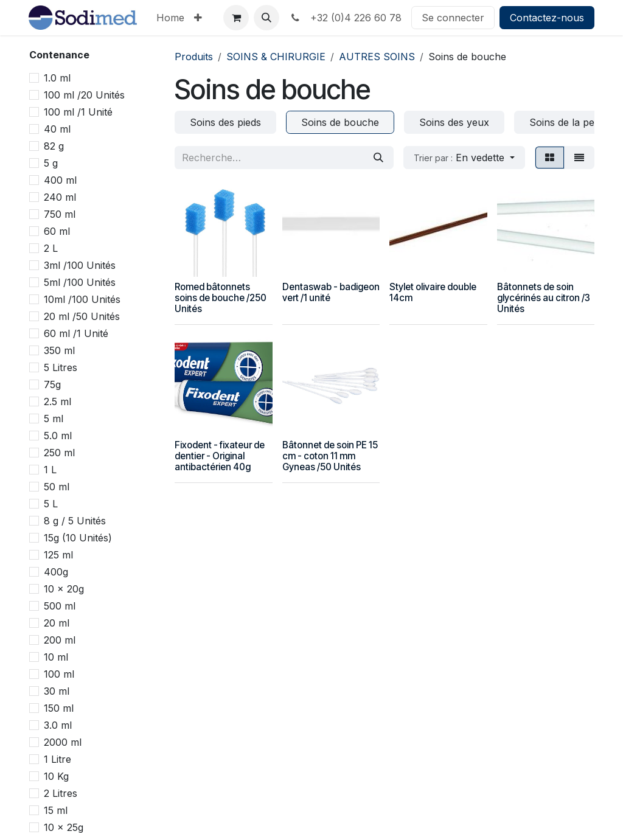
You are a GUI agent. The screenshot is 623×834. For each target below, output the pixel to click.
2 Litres (60, 793)
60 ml (57, 231)
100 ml (59, 674)
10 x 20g (64, 589)
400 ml (60, 180)
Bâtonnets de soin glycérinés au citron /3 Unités (543, 297)
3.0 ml (58, 725)
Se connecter (453, 18)
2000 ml (63, 742)
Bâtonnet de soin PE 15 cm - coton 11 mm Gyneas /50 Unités (330, 456)
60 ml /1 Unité (76, 333)
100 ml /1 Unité (78, 112)
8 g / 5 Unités (75, 521)
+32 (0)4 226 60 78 (345, 18)
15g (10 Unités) (78, 538)
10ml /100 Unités (82, 299)
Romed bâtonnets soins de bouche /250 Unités (220, 297)
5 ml (53, 418)
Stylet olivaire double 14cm (432, 292)
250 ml (59, 453)
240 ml (60, 197)
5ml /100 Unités (80, 282)
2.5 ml (57, 401)
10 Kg (56, 776)
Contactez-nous (547, 18)
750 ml (59, 214)
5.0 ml (58, 435)
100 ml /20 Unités (84, 95)
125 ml (58, 555)
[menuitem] (170, 17)
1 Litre (57, 759)
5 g (51, 163)
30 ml (56, 691)
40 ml (57, 129)
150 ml (59, 708)
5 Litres (60, 367)
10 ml (56, 657)
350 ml (59, 350)
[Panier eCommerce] (236, 17)
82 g (54, 146)
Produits (194, 56)
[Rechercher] (378, 157)
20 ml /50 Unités (82, 316)
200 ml (59, 640)
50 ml (56, 487)
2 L (51, 248)
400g (56, 572)
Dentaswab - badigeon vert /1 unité (331, 292)
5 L (51, 504)
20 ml (56, 623)
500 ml (59, 606)
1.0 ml (57, 78)
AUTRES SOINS (377, 56)
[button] (266, 17)
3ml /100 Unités (80, 265)
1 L (50, 470)
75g (52, 384)
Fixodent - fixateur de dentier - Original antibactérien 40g (220, 456)
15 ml (56, 810)
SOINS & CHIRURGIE (275, 56)
